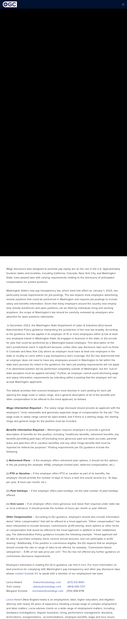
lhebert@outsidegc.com (47, 582)
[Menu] (122, 4)
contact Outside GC (26, 573)
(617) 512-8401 (75, 582)
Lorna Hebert (14, 599)
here (83, 565)
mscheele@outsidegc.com (47, 591)
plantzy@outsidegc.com (47, 586)
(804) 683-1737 (76, 586)
